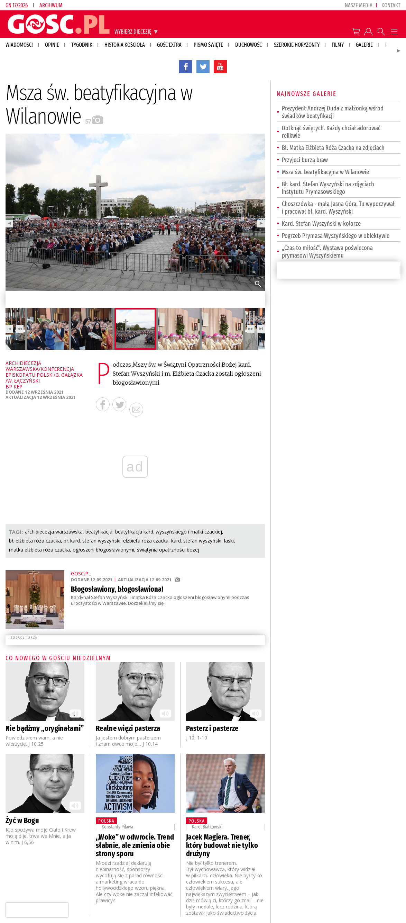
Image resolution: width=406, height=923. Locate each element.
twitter (203, 66)
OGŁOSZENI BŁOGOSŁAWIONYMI (103, 549)
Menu (394, 31)
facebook (185, 66)
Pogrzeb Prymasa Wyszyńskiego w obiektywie (335, 236)
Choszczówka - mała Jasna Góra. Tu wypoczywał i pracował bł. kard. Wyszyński (338, 207)
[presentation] (37, 910)
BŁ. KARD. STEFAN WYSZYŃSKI (92, 540)
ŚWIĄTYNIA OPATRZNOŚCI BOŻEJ (168, 549)
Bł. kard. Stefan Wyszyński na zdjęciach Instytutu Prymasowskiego (328, 188)
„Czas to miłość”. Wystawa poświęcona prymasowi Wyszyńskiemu (327, 251)
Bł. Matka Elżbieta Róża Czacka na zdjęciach (333, 148)
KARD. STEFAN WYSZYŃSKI (196, 540)
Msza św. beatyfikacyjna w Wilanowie (325, 172)
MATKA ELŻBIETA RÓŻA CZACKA (39, 549)
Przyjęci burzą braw (305, 160)
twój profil (368, 31)
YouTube (220, 66)
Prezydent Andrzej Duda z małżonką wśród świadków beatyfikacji (333, 112)
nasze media (358, 5)
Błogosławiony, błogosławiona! (117, 589)
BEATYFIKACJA (98, 531)
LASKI (229, 540)
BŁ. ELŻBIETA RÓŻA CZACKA (35, 540)
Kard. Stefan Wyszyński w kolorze (321, 223)
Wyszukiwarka (381, 31)
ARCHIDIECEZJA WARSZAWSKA (54, 531)
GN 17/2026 (17, 5)
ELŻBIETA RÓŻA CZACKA (145, 540)
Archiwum (51, 5)
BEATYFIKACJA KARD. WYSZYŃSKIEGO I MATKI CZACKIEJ (168, 531)
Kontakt (390, 5)
